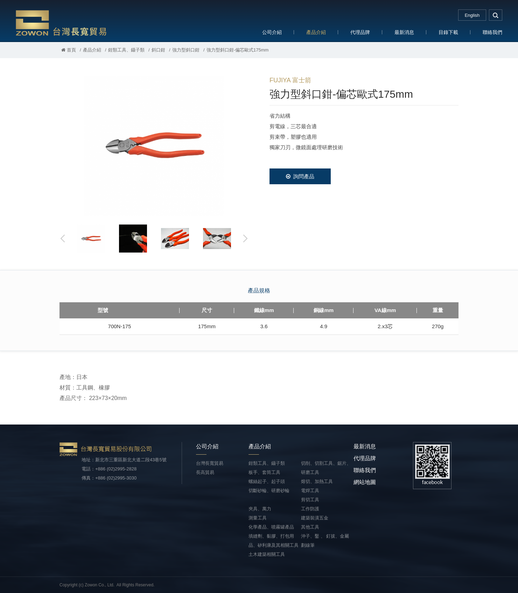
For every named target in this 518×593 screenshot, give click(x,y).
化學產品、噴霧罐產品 (271, 527)
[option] (154, 146)
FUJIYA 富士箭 (290, 80)
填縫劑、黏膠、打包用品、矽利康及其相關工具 (273, 540)
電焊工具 (310, 490)
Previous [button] (62, 238)
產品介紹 (316, 32)
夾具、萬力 (259, 508)
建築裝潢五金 (314, 517)
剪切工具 (310, 499)
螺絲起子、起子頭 (266, 481)
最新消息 (404, 32)
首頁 (68, 50)
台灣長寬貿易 (61, 22)
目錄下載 (448, 32)
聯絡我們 (492, 32)
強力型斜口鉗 (186, 50)
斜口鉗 (158, 50)
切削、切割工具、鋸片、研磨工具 (326, 468)
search (495, 15)
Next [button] (244, 238)
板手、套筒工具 (264, 472)
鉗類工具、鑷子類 (126, 50)
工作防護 (310, 508)
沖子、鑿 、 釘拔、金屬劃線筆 (325, 540)
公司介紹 (272, 32)
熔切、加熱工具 (317, 481)
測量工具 (257, 517)
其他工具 (310, 527)
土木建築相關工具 (266, 554)
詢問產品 (300, 176)
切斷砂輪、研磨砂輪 (268, 490)
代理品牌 (360, 32)
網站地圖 (365, 482)
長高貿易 (205, 472)
